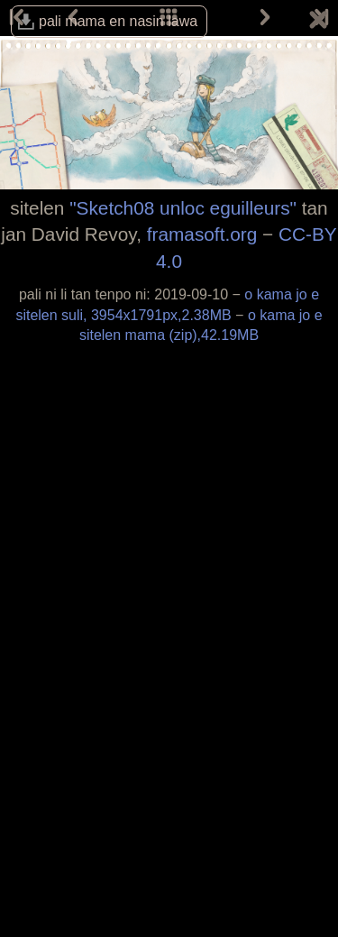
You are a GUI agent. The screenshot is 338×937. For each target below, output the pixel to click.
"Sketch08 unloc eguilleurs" (183, 208)
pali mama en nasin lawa (118, 21)
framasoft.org (202, 234)
